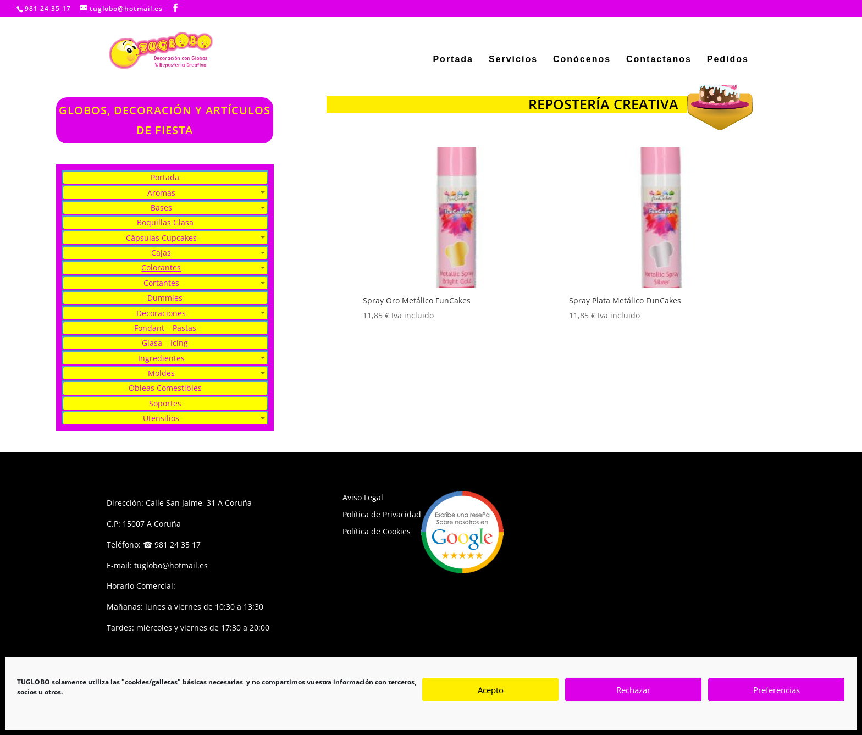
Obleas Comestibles (165, 388)
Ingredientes (161, 358)
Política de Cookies (376, 531)
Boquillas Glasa (165, 222)
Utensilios (161, 418)
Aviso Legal (362, 497)
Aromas (161, 192)
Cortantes (161, 283)
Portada (453, 60)
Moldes (161, 373)
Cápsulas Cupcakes (161, 238)
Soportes (165, 403)
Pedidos (728, 60)
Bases (161, 207)
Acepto (491, 689)
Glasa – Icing (165, 343)
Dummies (165, 297)
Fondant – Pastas (165, 328)
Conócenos (582, 60)
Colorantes (161, 267)
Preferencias (776, 689)
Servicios (513, 60)
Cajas (161, 252)
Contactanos (659, 60)
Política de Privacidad (381, 514)
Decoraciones (161, 313)
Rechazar (633, 689)
